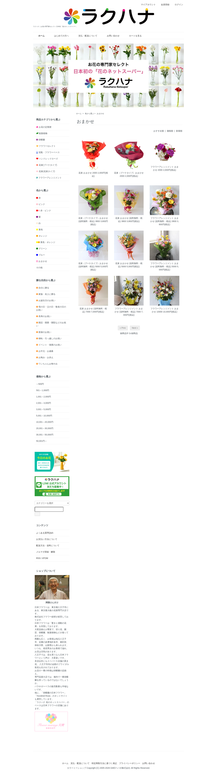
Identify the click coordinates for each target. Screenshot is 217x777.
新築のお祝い (45, 332)
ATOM (45, 558)
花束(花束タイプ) (47, 171)
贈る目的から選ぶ (45, 280)
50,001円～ (41, 441)
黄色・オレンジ (47, 242)
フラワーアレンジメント (50, 177)
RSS (38, 558)
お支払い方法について (46, 539)
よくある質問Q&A (44, 533)
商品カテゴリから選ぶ (48, 119)
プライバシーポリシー (129, 763)
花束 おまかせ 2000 (88, 173)
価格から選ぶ (43, 376)
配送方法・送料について (47, 545)
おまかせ (100, 114)
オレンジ (43, 236)
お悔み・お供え (46, 357)
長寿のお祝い (45, 316)
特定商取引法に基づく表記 (104, 763)
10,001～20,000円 (44, 422)
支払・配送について (85, 36)
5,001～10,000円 (44, 415)
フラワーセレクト (47, 146)
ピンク (42, 204)
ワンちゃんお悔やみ (48, 364)
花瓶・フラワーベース (49, 152)
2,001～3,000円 (43, 403)
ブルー (42, 255)
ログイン (177, 4)
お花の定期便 (45, 127)
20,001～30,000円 (44, 428)
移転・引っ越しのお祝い (50, 338)
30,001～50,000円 (44, 434)
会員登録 (163, 4)
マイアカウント (147, 4)
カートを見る (133, 36)
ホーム (79, 114)
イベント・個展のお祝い (50, 345)
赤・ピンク (45, 210)
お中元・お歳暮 (46, 351)
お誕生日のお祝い (47, 300)
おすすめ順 (158, 131)
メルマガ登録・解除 (45, 552)
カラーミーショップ (76, 768)
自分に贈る (44, 288)
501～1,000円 (42, 390)
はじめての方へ (59, 36)
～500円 (40, 384)
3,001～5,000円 (43, 409)
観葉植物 (43, 133)
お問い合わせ (111, 36)
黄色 (41, 229)
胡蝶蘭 (42, 139)
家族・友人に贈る (47, 294)
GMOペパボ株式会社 (120, 768)
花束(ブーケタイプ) (48, 165)
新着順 (179, 131)
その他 (39, 267)
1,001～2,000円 (43, 396)
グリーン (43, 248)
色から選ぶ (89, 114)
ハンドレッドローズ (48, 158)
